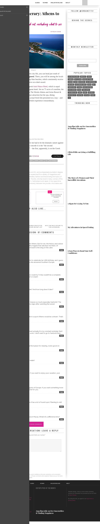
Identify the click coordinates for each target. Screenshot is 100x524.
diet (94, 84)
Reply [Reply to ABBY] (61, 250)
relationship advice (80, 84)
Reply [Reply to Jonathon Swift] (61, 265)
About (67, 2)
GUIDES (37, 2)
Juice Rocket (73, 497)
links (80, 92)
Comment (6, 438)
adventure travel (87, 79)
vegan (89, 84)
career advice (72, 87)
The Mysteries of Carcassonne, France (56, 196)
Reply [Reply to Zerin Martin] (61, 392)
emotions (70, 84)
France (93, 95)
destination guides (28, 160)
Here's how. (21, 510)
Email (5, 461)
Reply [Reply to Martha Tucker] (61, 336)
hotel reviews (72, 90)
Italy (46, 160)
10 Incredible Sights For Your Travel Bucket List (33, 226)
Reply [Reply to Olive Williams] (61, 307)
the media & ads (72, 92)
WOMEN (45, 2)
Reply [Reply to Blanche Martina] (61, 279)
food (79, 90)
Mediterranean (53, 160)
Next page (57, 156)
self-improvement (91, 82)
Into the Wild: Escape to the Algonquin (54, 226)
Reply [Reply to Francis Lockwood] (61, 378)
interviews (82, 82)
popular (87, 95)
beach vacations (16, 160)
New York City (72, 95)
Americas (83, 76)
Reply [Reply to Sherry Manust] (61, 321)
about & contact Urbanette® (17, 505)
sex (69, 98)
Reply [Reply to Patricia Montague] (61, 292)
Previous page (9, 156)
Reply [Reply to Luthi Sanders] (61, 407)
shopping (80, 95)
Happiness (91, 92)
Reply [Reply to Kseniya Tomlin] (61, 419)
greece (41, 160)
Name (5, 455)
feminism (70, 79)
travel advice (85, 90)
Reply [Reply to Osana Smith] (61, 363)
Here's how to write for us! (24, 514)
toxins (79, 87)
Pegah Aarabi (56, 31)
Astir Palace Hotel (40, 86)
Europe (36, 160)
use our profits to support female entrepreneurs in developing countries (17, 502)
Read (23, 201)
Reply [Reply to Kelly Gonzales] (61, 350)
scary (75, 82)
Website (5, 466)
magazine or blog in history (19, 500)
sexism (70, 82)
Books (85, 92)
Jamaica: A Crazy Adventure (13, 226)
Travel (6, 10)
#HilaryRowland (57, 2)
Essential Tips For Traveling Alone (23, 195)
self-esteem (78, 79)
